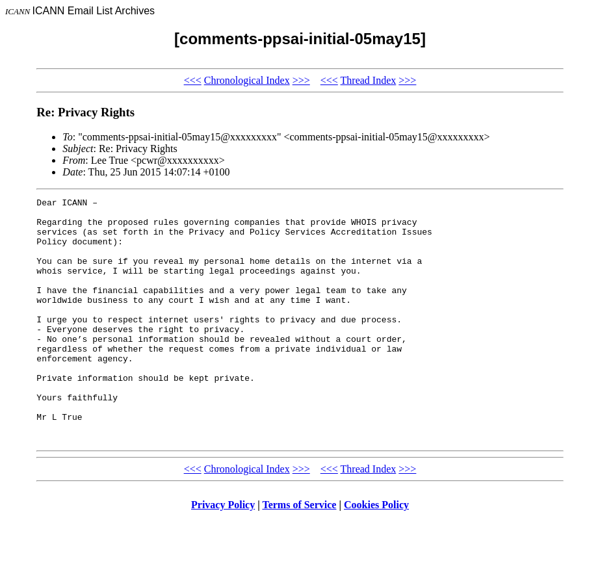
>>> (301, 80)
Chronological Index (247, 80)
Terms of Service (299, 553)
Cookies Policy (376, 553)
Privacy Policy (223, 553)
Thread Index (369, 80)
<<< (193, 80)
